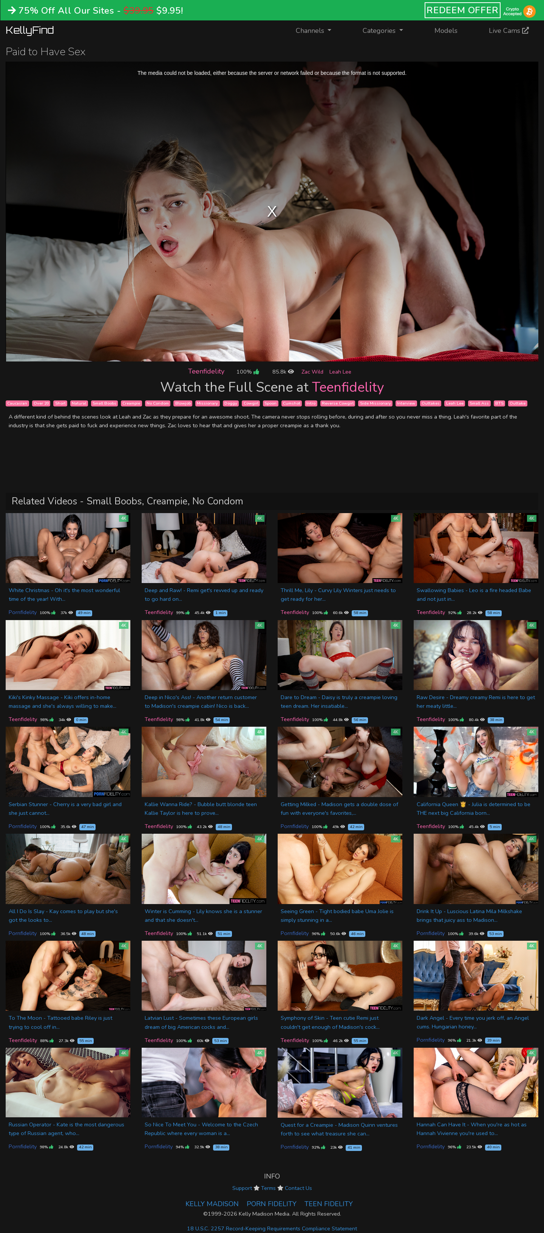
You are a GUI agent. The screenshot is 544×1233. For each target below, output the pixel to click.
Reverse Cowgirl (338, 403)
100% (247, 371)
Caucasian (17, 403)
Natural (79, 403)
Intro (310, 403)
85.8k (283, 371)
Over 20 (41, 403)
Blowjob (183, 403)
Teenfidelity (206, 371)
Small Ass (479, 403)
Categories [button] (380, 30)
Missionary (207, 403)
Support (242, 1188)
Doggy (230, 403)
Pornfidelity (23, 612)
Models (445, 30)
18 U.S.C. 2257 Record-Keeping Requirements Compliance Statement (272, 1228)
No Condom (158, 403)
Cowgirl (251, 403)
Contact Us (298, 1188)
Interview (406, 403)
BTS (499, 403)
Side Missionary (375, 403)
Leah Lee (340, 371)
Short (60, 403)
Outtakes (431, 403)
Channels (318, 30)
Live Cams (509, 30)
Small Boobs (104, 403)
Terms (268, 1188)
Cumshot (291, 403)
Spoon (270, 403)
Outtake (517, 403)
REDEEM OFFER (463, 10)
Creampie (131, 403)
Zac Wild (312, 371)
